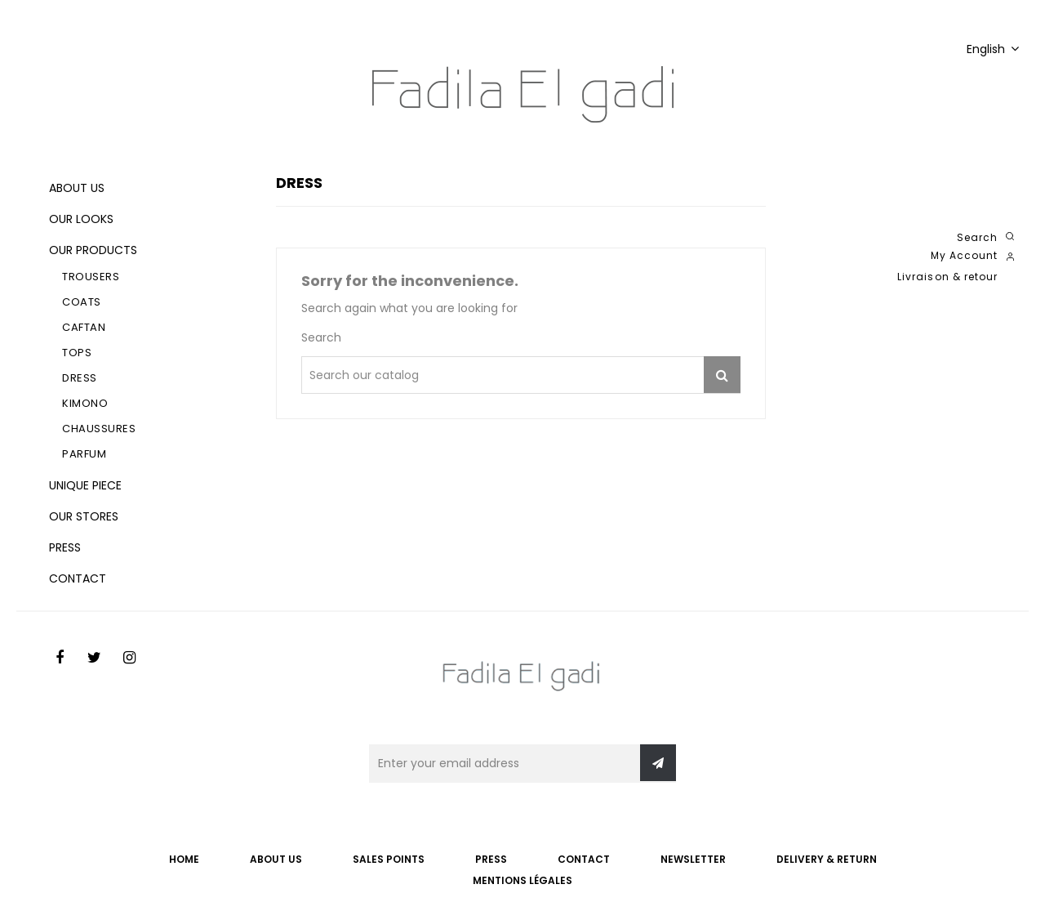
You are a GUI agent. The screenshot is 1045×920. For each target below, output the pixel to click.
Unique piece (85, 485)
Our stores (83, 516)
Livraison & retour (947, 277)
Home (184, 859)
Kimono (85, 403)
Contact (77, 578)
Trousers (90, 276)
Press (65, 547)
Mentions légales (522, 880)
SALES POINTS (389, 859)
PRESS (491, 859)
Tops (76, 352)
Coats (81, 302)
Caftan (83, 327)
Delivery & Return (826, 859)
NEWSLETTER (693, 859)
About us (76, 188)
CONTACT (584, 859)
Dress (79, 378)
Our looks (81, 219)
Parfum (84, 454)
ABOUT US (276, 859)
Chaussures (99, 428)
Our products (93, 250)
